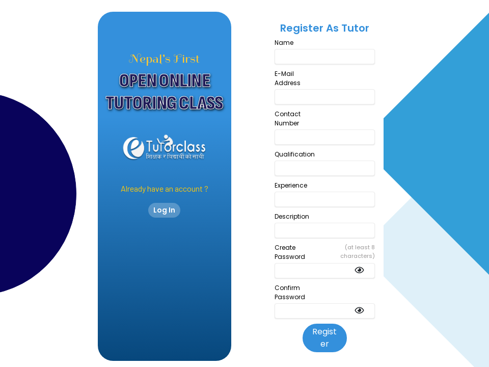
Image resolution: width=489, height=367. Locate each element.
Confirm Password (290, 292)
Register (324, 338)
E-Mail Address (288, 78)
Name (284, 42)
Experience (291, 185)
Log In (164, 210)
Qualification (295, 154)
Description (292, 216)
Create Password (290, 252)
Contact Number (288, 118)
